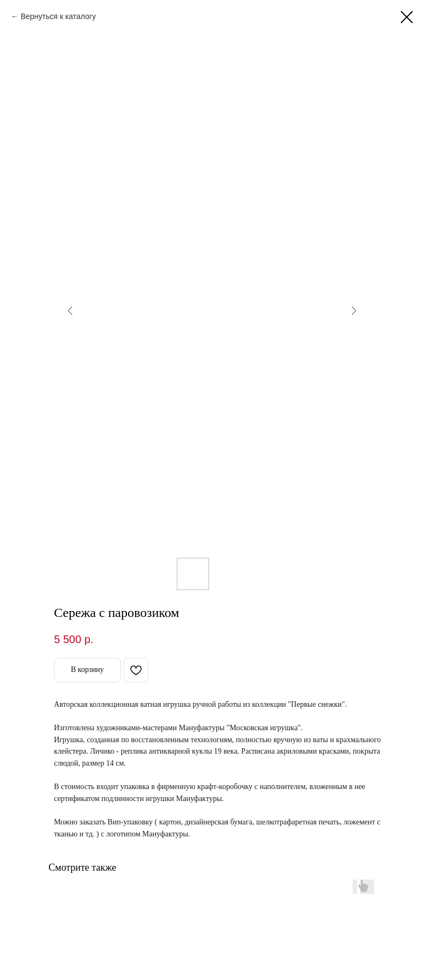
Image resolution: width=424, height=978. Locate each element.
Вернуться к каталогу (58, 16)
